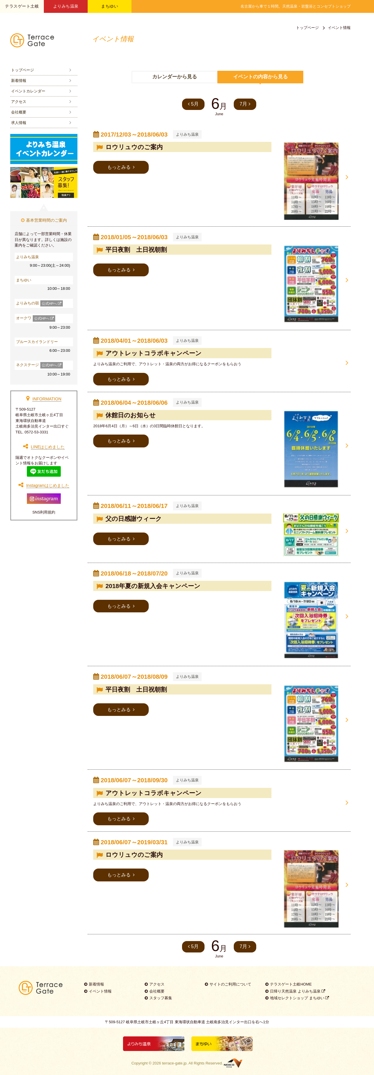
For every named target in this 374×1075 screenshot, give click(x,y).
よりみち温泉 (66, 6)
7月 (245, 104)
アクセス (18, 101)
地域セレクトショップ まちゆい (297, 993)
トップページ (22, 70)
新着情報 (18, 80)
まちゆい (109, 6)
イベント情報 (98, 987)
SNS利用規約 (44, 512)
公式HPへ (51, 304)
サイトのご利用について (228, 980)
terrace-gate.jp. (175, 1058)
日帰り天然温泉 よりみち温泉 (295, 987)
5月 (193, 104)
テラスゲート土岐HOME (288, 980)
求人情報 (18, 122)
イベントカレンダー (28, 91)
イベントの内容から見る (260, 77)
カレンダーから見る (174, 77)
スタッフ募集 (158, 993)
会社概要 (18, 112)
